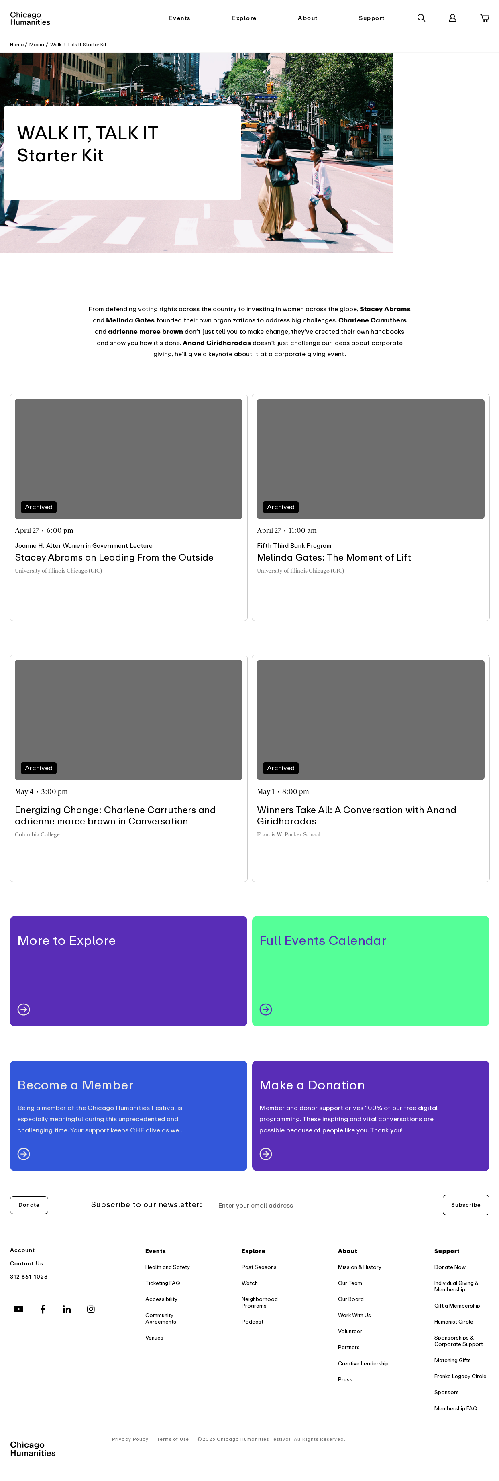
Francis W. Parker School (288, 834)
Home (17, 44)
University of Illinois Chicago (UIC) (58, 570)
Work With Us (354, 1315)
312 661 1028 (29, 1277)
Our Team (350, 1283)
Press (345, 1379)
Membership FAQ (455, 1408)
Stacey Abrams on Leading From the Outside (114, 557)
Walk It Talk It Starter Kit (78, 44)
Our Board (351, 1299)
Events (180, 18)
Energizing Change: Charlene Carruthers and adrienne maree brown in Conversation (115, 816)
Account (22, 1250)
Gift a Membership (457, 1305)
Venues (154, 1337)
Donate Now (450, 1267)
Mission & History (359, 1267)
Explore (244, 18)
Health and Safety (167, 1267)
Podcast (252, 1321)
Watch (250, 1283)
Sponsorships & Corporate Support (458, 1341)
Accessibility (161, 1299)
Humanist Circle (453, 1321)
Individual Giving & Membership (456, 1286)
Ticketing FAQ (162, 1283)
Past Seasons (259, 1267)
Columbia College (37, 834)
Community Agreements (160, 1318)
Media (36, 44)
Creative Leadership (363, 1363)
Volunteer (350, 1331)
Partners (349, 1347)
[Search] (422, 18)
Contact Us (27, 1263)
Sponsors (446, 1392)
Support (372, 18)
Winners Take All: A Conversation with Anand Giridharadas (356, 816)
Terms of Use (173, 1439)
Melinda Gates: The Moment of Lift (334, 557)
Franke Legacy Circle (460, 1376)
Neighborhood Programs (260, 1302)
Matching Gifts (452, 1360)
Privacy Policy (130, 1439)
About (308, 18)
